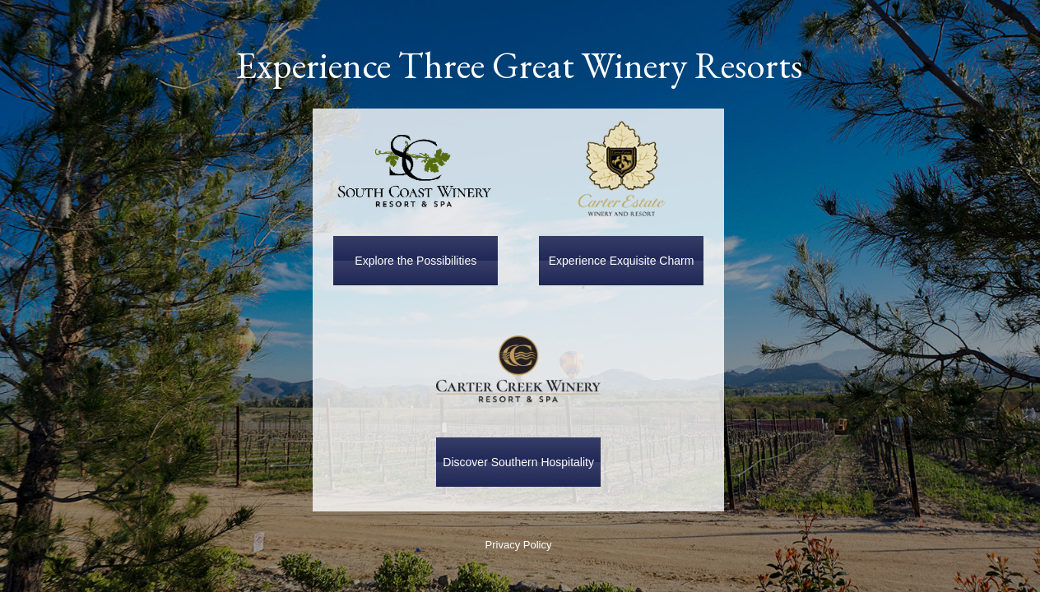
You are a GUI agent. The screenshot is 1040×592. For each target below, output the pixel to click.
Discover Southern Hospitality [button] (518, 462)
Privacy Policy (518, 545)
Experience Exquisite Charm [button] (621, 260)
